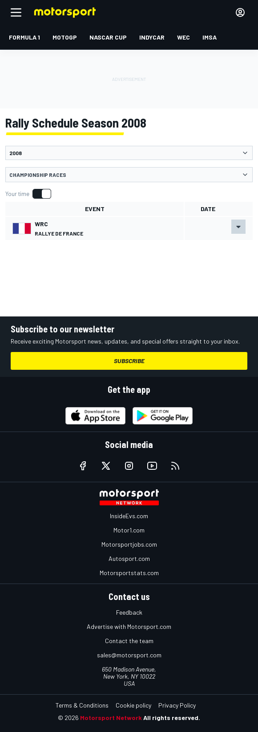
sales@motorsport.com (129, 655)
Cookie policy (133, 705)
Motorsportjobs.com (129, 544)
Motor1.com (129, 530)
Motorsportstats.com (129, 572)
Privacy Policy (177, 705)
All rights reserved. (171, 717)
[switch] (28, 193)
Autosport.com (129, 558)
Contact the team (129, 640)
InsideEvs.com (129, 516)
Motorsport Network (111, 717)
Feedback (129, 612)
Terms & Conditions (82, 705)
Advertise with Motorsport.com (129, 626)
